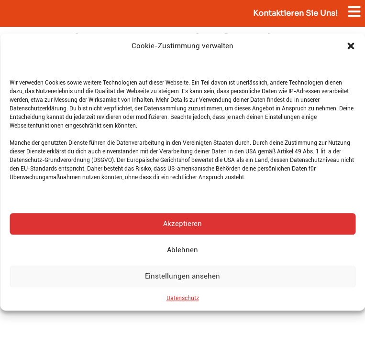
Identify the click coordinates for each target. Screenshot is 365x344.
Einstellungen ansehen (182, 276)
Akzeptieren (182, 223)
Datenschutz (182, 298)
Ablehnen (182, 250)
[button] (350, 46)
